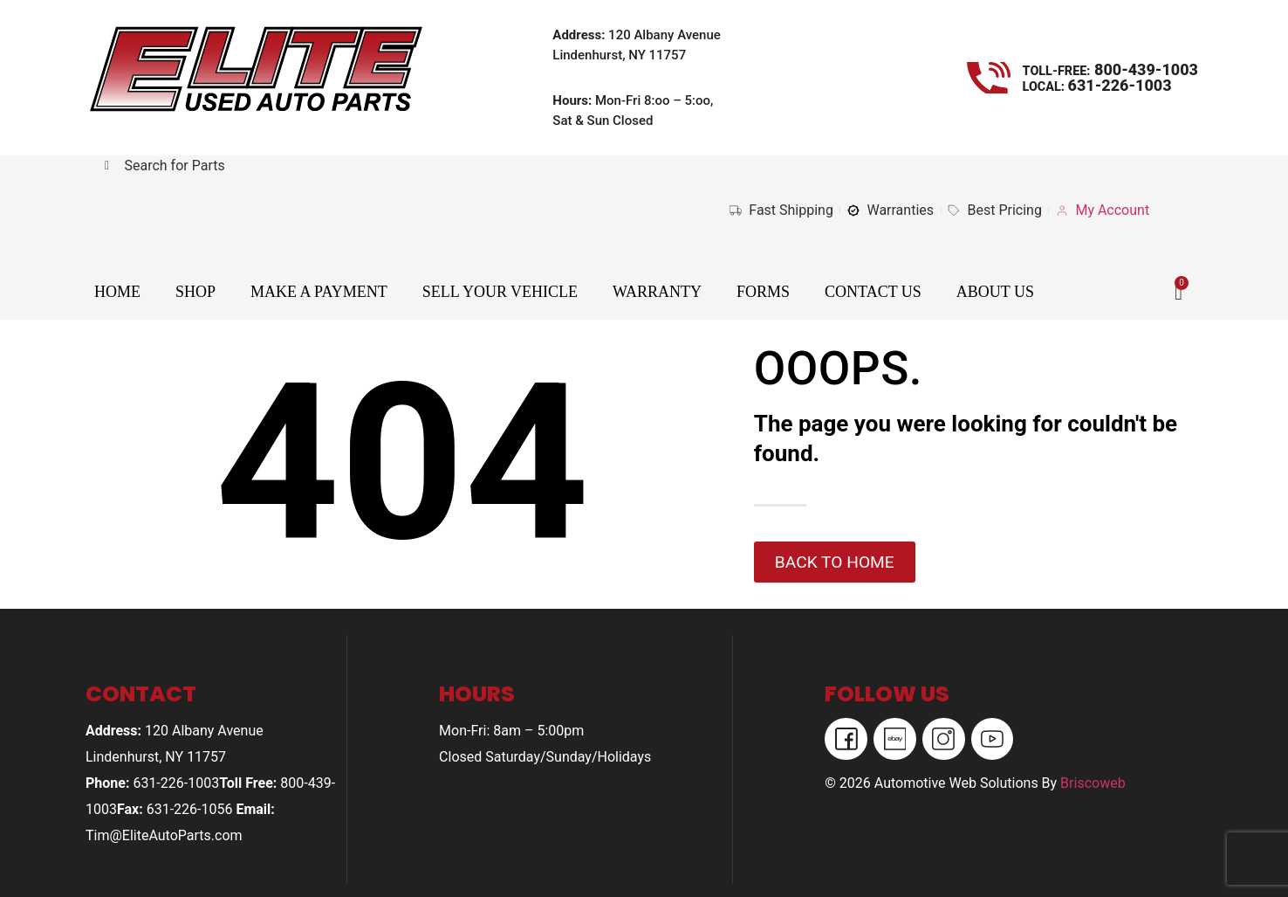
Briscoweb (1093, 784)
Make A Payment (318, 291)
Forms (763, 291)
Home (117, 291)
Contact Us (873, 291)
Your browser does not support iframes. (358, 226)
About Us (995, 291)
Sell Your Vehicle (500, 291)
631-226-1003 (1120, 85)
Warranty (657, 291)
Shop (195, 291)
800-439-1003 (1144, 69)
